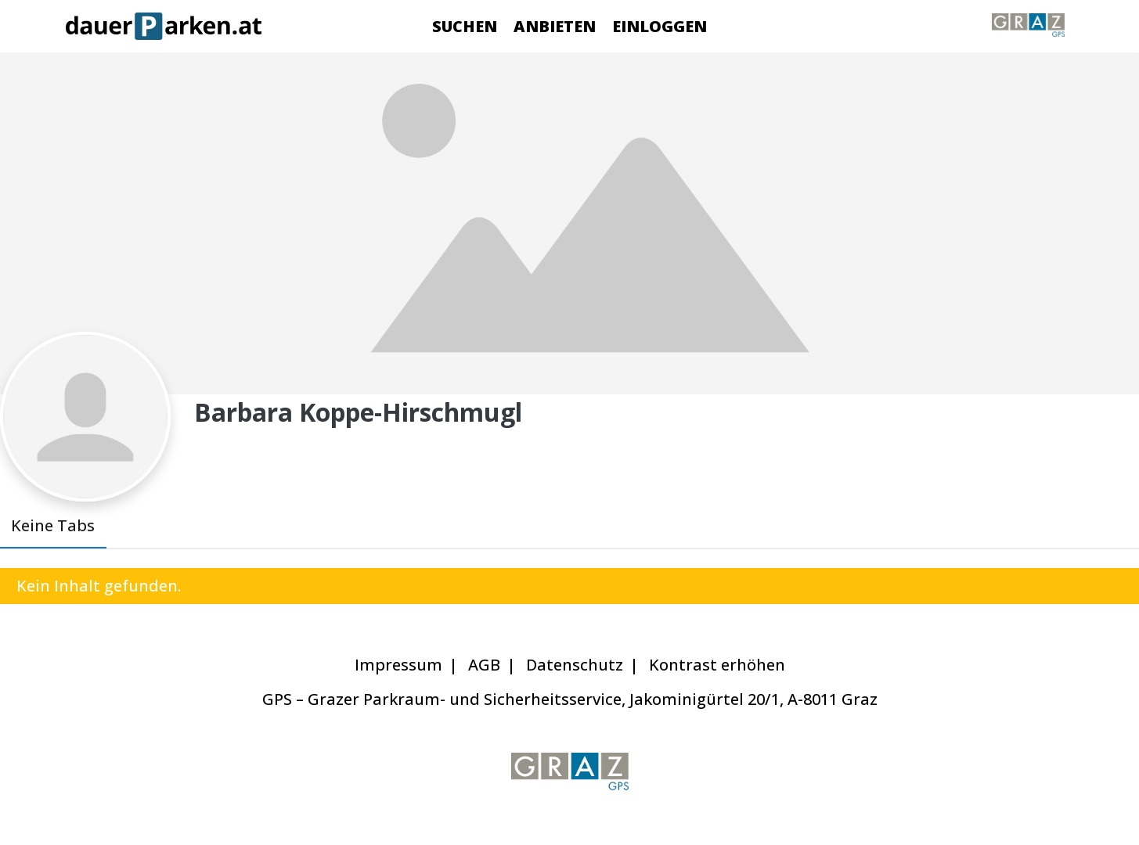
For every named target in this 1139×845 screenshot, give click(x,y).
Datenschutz (574, 664)
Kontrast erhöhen (717, 664)
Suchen (464, 26)
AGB (484, 664)
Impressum (398, 664)
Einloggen (659, 26)
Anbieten (555, 26)
